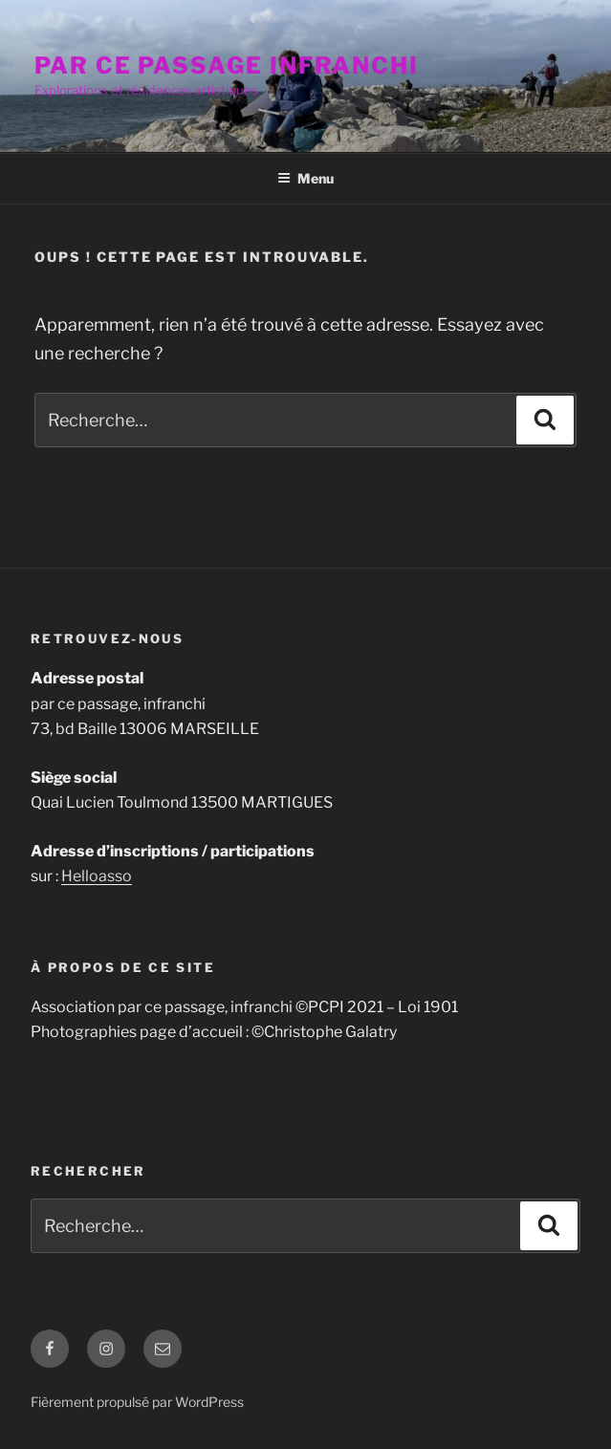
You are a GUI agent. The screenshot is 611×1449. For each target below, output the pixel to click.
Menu (305, 178)
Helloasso (96, 876)
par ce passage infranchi (226, 65)
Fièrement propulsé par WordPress (137, 1402)
